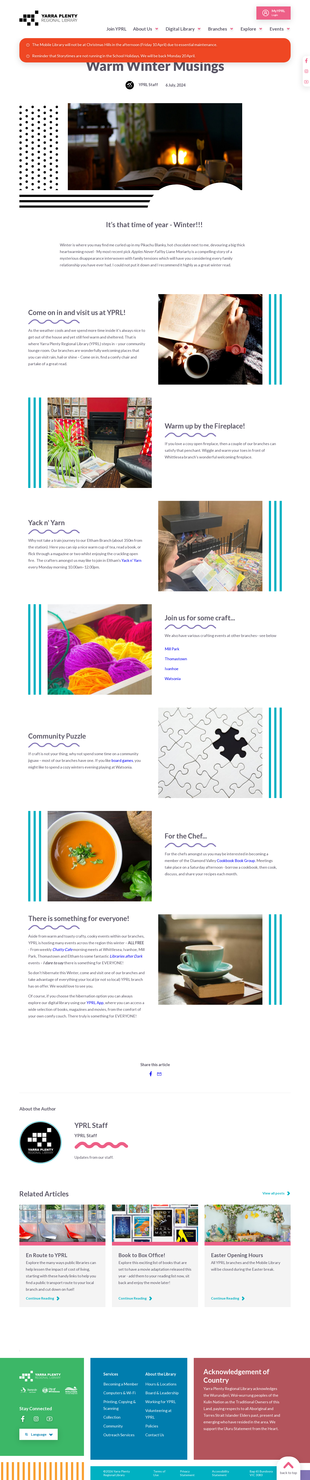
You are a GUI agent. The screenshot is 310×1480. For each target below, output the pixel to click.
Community (113, 1426)
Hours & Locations (161, 1384)
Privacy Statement (187, 1473)
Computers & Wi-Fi (119, 1392)
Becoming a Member (120, 1384)
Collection (112, 1417)
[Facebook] (306, 60)
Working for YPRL (160, 1401)
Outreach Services (119, 1434)
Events (277, 28)
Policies (151, 1426)
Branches (217, 28)
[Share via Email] (159, 1073)
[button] (156, 29)
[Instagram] (306, 71)
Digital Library (180, 28)
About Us (142, 28)
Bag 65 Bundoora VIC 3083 (261, 1473)
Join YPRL (116, 28)
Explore (248, 28)
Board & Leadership (162, 1392)
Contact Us (154, 1434)
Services (110, 1374)
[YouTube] (306, 81)
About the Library (160, 1374)
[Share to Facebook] (150, 1073)
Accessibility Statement (220, 1473)
